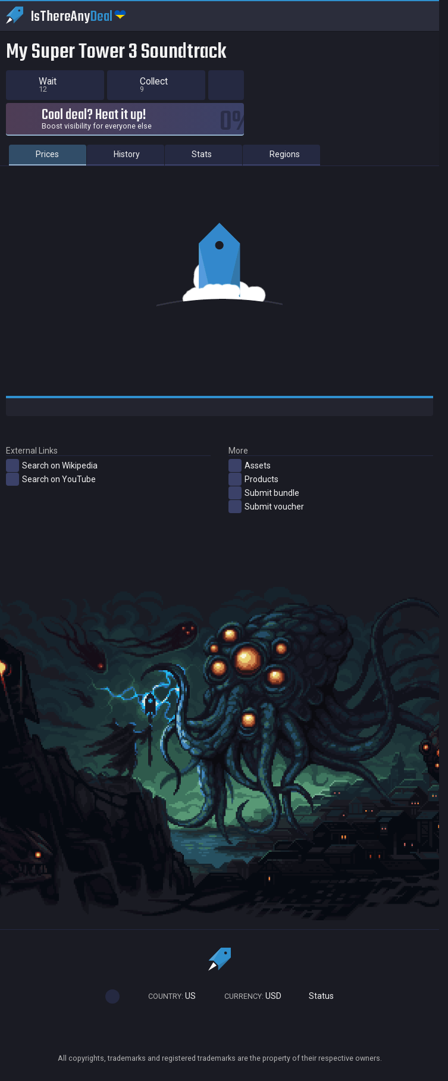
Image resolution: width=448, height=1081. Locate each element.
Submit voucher (266, 506)
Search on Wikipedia (52, 465)
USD (247, 996)
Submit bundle (263, 492)
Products (253, 479)
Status (316, 996)
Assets (249, 465)
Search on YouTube (51, 479)
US (166, 996)
